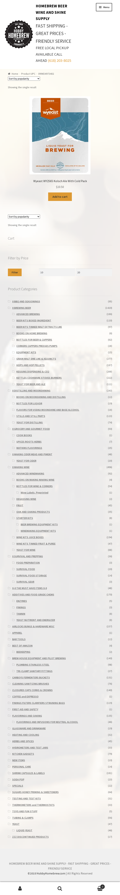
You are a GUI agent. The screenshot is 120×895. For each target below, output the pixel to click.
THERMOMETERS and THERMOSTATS (33, 805)
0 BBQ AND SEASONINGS (26, 301)
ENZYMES (21, 601)
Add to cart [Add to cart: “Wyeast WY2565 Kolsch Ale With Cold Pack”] (60, 196)
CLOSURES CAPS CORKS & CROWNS (32, 690)
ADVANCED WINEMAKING (30, 473)
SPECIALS (17, 785)
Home (15, 73)
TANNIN (20, 613)
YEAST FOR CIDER (26, 460)
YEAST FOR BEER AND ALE (30, 384)
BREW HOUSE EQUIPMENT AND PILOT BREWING (39, 658)
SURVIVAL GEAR (25, 581)
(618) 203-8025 (59, 60)
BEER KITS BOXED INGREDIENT (33, 320)
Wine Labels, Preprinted (34, 492)
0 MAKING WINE (21, 467)
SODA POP (18, 779)
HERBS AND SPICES (23, 741)
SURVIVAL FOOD (25, 569)
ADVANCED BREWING (28, 314)
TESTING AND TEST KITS (26, 798)
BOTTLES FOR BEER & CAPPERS (34, 339)
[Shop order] (24, 79)
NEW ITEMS (18, 760)
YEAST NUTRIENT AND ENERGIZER (35, 620)
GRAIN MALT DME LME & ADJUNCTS (36, 358)
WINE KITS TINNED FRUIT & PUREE (35, 543)
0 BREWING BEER (21, 308)
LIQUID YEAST (24, 830)
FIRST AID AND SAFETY (25, 709)
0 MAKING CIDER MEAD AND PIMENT (32, 454)
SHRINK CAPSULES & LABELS (28, 773)
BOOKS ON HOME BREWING (31, 333)
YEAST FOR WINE (25, 550)
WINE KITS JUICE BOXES (30, 537)
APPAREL (17, 632)
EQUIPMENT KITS (26, 352)
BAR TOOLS (19, 639)
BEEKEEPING (23, 652)
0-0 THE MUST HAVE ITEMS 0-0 (29, 588)
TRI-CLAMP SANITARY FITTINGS (34, 671)
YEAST (16, 824)
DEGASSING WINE (26, 499)
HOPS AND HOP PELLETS (30, 365)
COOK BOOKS (24, 435)
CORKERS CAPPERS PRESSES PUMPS (36, 346)
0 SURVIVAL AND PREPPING (27, 556)
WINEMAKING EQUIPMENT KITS (38, 531)
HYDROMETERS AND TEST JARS (30, 747)
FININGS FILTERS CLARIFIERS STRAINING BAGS (38, 703)
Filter (15, 272)
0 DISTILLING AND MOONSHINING (31, 390)
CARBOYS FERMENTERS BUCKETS (31, 677)
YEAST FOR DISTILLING (29, 422)
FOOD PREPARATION (28, 562)
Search (60, 888)
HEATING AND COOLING (25, 734)
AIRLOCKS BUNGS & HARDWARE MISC (33, 626)
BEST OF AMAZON (22, 645)
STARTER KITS (24, 518)
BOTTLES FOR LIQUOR (29, 403)
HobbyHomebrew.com (50, 873)
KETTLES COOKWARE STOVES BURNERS (39, 377)
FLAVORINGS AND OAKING (27, 715)
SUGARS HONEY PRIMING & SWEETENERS (35, 792)
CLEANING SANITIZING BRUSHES (30, 683)
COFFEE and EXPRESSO (25, 696)
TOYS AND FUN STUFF (24, 811)
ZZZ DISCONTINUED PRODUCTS (30, 836)
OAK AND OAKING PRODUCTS (33, 511)
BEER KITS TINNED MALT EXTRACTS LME (39, 327)
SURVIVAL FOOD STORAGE (31, 575)
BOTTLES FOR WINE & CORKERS (34, 486)
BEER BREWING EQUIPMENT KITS (39, 524)
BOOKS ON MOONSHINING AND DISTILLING (41, 397)
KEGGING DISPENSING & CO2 (32, 371)
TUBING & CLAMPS (22, 817)
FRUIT (19, 505)
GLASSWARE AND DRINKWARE (29, 728)
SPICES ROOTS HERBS (29, 441)
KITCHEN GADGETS (23, 754)
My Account (20, 888)
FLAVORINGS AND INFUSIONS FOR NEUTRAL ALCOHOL (47, 722)
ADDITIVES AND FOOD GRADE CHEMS (33, 594)
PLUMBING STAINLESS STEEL (32, 664)
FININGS (21, 607)
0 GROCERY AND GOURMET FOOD (31, 429)
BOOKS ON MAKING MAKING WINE (35, 479)
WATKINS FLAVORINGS (29, 448)
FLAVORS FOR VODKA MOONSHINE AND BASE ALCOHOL (47, 409)
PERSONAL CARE (21, 766)
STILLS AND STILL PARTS (30, 416)
